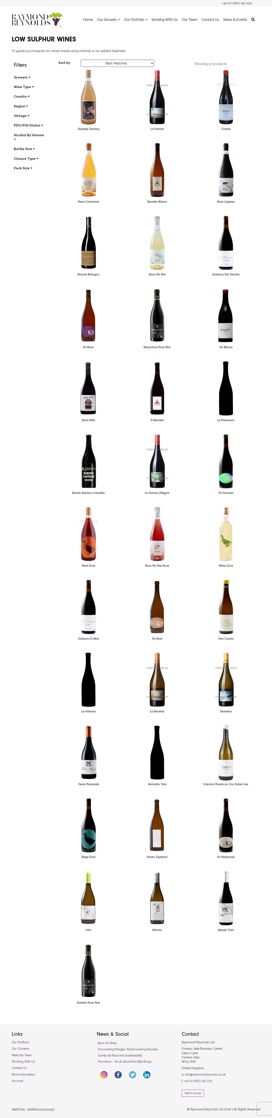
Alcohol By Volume (29, 137)
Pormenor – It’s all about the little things (125, 1061)
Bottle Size (24, 149)
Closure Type (26, 159)
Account (17, 1081)
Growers (22, 77)
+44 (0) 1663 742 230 (198, 1081)
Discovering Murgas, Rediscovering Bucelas (128, 1049)
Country (22, 96)
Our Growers (108, 20)
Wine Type (24, 87)
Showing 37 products (210, 64)
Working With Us (164, 20)
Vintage (21, 116)
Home (88, 20)
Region (21, 106)
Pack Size (23, 168)
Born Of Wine (107, 1043)
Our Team (189, 20)
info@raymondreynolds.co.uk (205, 1074)
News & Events (235, 20)
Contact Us (210, 20)
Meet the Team (22, 1055)
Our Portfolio (135, 20)
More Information (23, 1074)
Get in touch (192, 1093)
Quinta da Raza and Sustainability (120, 1055)
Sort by (64, 63)
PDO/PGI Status (28, 125)
